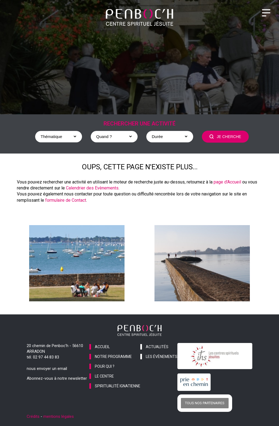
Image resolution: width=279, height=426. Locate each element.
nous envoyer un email (47, 368)
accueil (102, 347)
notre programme (113, 356)
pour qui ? (104, 366)
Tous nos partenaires (205, 403)
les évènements (161, 356)
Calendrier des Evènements (92, 188)
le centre (104, 376)
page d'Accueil (227, 182)
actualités (157, 347)
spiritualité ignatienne (117, 386)
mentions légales (58, 416)
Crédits (33, 416)
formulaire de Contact (65, 200)
